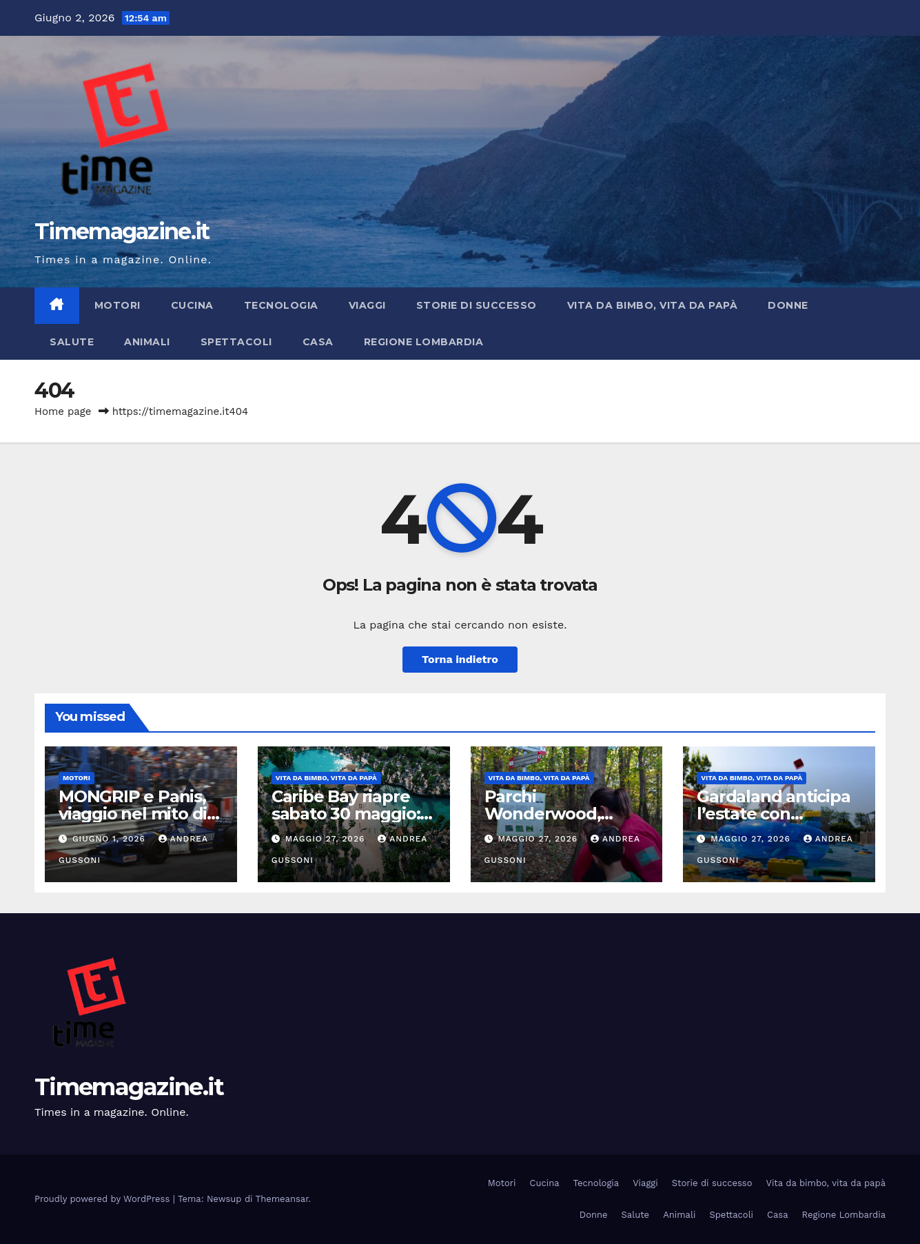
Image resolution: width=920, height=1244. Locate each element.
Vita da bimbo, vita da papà (652, 305)
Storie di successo (476, 305)
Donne (788, 305)
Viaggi (367, 305)
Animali (147, 342)
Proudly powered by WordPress (103, 1199)
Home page (63, 411)
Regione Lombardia (424, 342)
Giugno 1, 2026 (110, 839)
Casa (318, 342)
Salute (72, 342)
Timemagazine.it (121, 231)
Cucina (192, 305)
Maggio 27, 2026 (327, 839)
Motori (117, 305)
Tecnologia (281, 305)
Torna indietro (460, 659)
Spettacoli (236, 342)
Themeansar (282, 1199)
